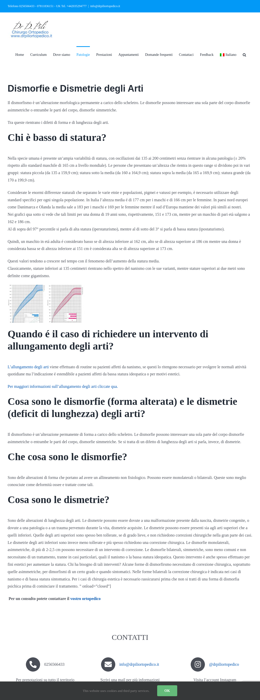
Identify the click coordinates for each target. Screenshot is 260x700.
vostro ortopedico (85, 598)
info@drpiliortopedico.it (105, 6)
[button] (244, 54)
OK (167, 691)
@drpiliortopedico (224, 664)
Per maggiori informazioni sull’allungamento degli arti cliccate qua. (63, 386)
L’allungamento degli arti (28, 367)
